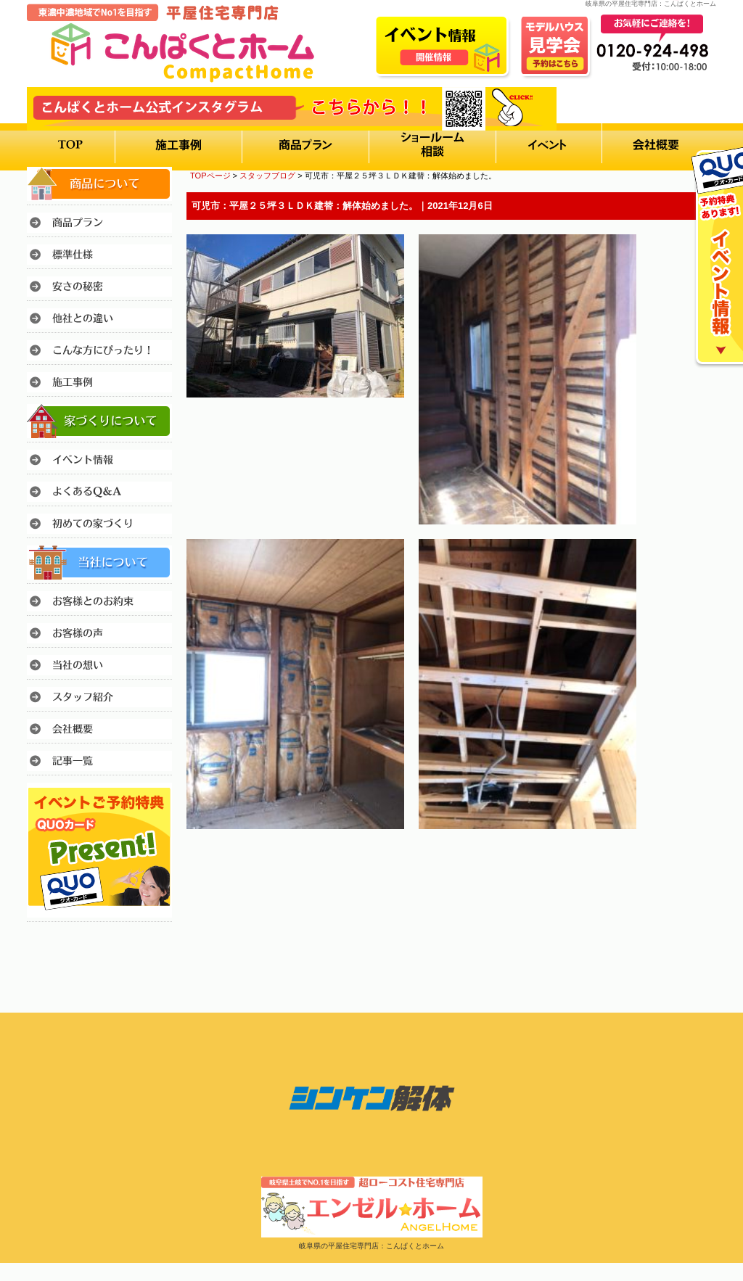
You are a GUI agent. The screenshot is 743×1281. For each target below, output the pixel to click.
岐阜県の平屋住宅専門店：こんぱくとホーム (371, 1246)
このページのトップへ (679, 869)
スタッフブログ (267, 175)
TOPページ (210, 175)
